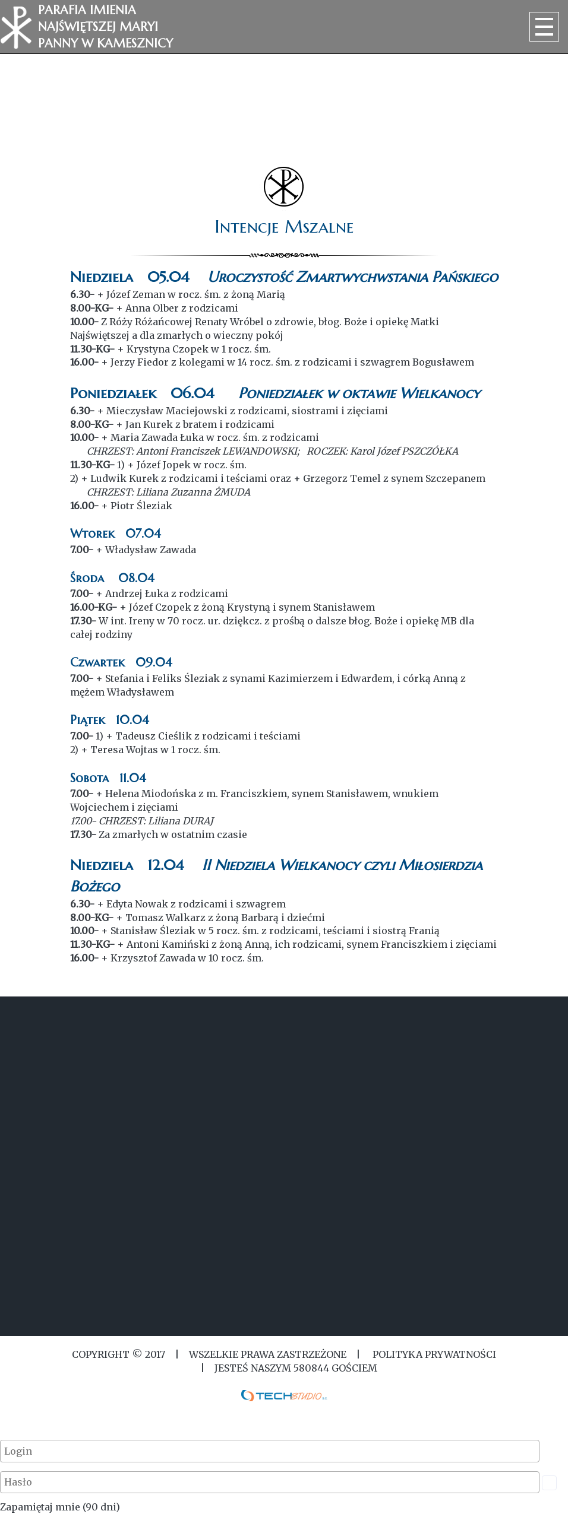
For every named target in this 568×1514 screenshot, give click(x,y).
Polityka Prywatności (433, 1354)
